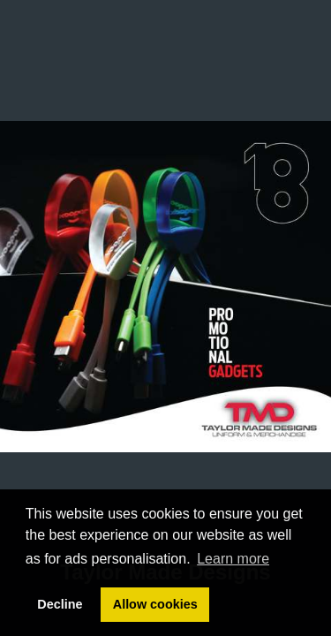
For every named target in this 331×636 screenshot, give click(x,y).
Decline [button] (59, 604)
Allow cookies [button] (155, 604)
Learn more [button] (233, 558)
